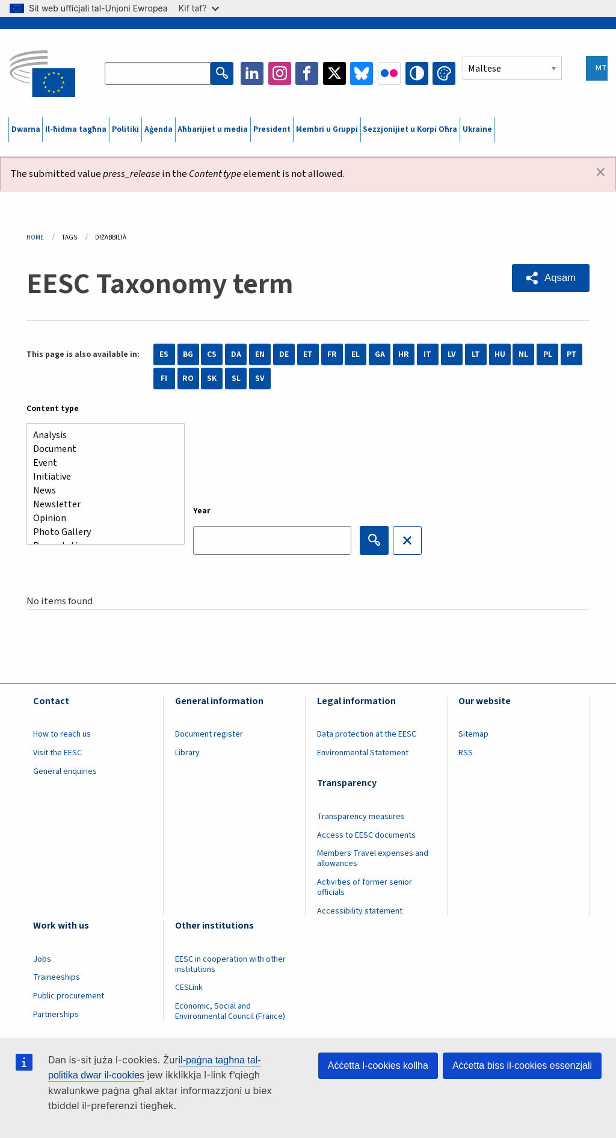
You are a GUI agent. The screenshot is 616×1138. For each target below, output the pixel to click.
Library (187, 753)
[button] (551, 278)
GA (380, 354)
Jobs (42, 959)
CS (212, 354)
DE (284, 354)
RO (188, 379)
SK (212, 379)
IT (427, 354)
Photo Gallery (101, 532)
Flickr (389, 73)
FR (332, 354)
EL (355, 354)
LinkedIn (252, 73)
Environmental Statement (362, 753)
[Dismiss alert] (601, 172)
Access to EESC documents (366, 835)
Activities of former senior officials (364, 887)
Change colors (444, 73)
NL (523, 354)
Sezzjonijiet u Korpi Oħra (410, 129)
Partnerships (56, 1015)
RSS (465, 753)
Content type (52, 409)
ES (163, 354)
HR (403, 354)
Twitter (334, 73)
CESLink (189, 988)
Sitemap (473, 734)
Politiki (125, 129)
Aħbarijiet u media (212, 129)
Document (101, 449)
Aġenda (158, 129)
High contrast (416, 73)
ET (308, 354)
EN (260, 354)
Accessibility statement (359, 911)
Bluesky (361, 73)
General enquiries (65, 771)
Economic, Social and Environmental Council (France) (231, 1011)
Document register (209, 734)
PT (572, 354)
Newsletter (101, 505)
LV (452, 354)
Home (35, 237)
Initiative (101, 477)
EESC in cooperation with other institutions (230, 964)
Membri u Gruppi (327, 129)
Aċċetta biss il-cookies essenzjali (522, 1065)
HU (499, 354)
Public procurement (68, 996)
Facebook (306, 73)
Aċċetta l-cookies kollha (378, 1065)
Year (202, 511)
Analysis (101, 435)
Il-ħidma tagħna (75, 129)
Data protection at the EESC (366, 734)
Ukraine (477, 129)
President (272, 129)
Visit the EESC (57, 753)
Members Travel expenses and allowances (372, 858)
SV (260, 379)
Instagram (279, 73)
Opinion (101, 518)
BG (188, 354)
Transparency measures (361, 817)
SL (236, 379)
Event (101, 463)
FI (164, 379)
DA (236, 354)
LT (476, 354)
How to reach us (62, 734)
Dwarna (25, 129)
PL (547, 354)
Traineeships (56, 977)
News (101, 491)
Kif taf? (199, 8)
